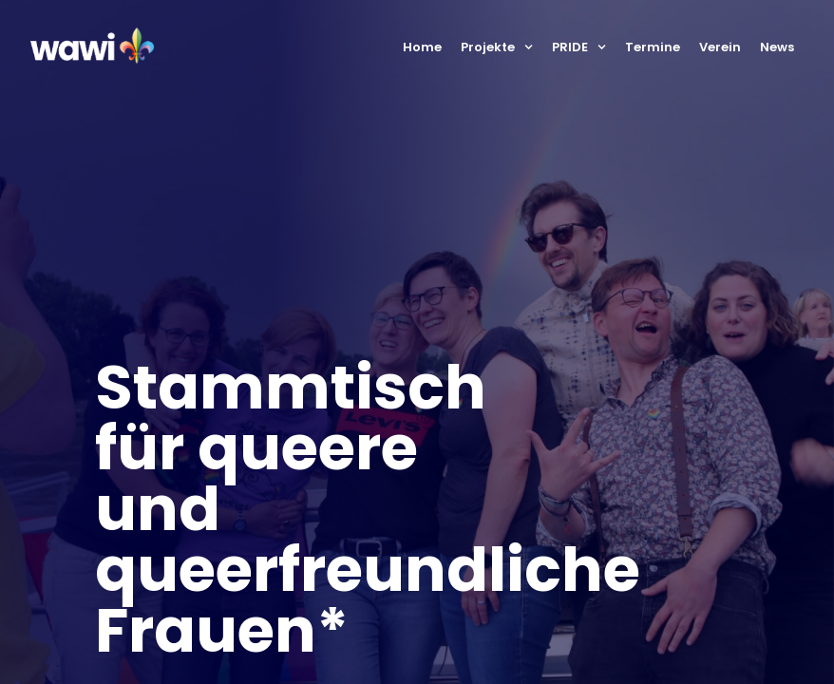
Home (422, 47)
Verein (720, 47)
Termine (652, 47)
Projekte (497, 47)
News (777, 47)
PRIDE (579, 47)
